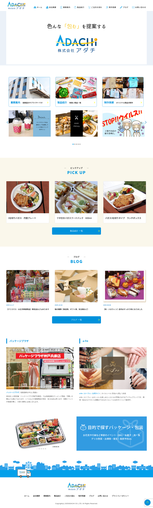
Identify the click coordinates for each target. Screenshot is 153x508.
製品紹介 (80, 7)
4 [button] (79, 145)
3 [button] (77, 145)
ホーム (39, 7)
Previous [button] (7, 121)
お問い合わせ (140, 7)
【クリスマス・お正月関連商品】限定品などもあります (27, 309)
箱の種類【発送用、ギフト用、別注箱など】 (72, 309)
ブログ (125, 7)
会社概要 (52, 7)
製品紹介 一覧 (76, 231)
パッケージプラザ (19, 341)
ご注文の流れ (96, 7)
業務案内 (66, 7)
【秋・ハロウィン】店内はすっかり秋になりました (122, 309)
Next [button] (144, 121)
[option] (30, 123)
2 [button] (75, 145)
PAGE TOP (147, 502)
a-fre (85, 341)
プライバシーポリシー (120, 496)
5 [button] (80, 145)
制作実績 (112, 7)
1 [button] (74, 145)
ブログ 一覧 (76, 320)
